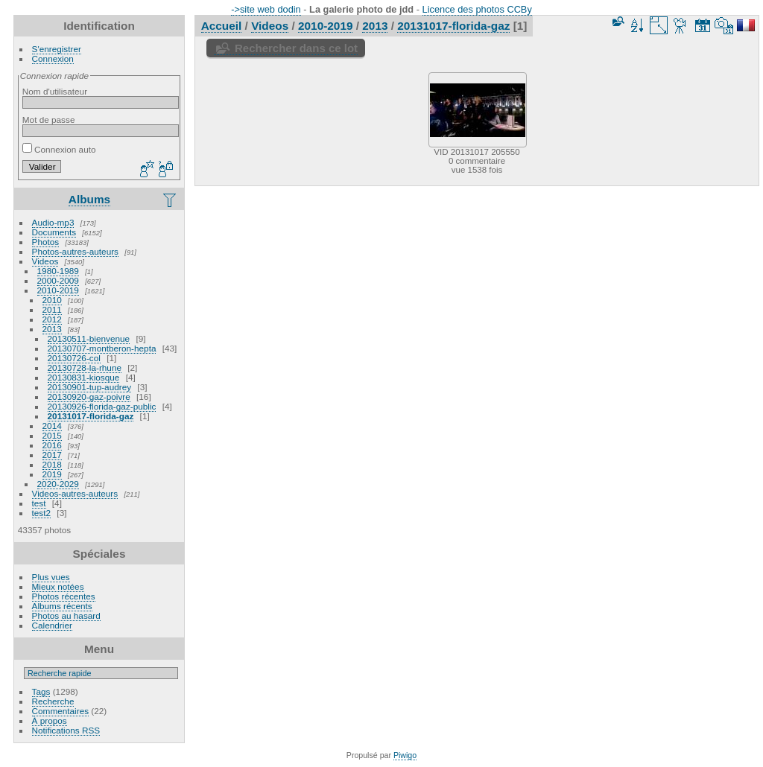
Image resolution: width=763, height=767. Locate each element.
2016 (52, 445)
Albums (89, 199)
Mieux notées (58, 586)
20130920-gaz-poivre (89, 396)
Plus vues (51, 577)
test (39, 503)
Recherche (53, 701)
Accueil (221, 25)
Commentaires (60, 711)
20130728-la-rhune (84, 367)
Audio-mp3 (53, 222)
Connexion (53, 58)
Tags (41, 691)
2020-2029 (58, 483)
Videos (45, 261)
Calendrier (52, 625)
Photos (46, 241)
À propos (49, 720)
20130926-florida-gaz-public (102, 406)
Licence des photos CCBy (477, 9)
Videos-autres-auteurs (75, 493)
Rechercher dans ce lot (296, 48)
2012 (52, 319)
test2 (41, 513)
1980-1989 (58, 271)
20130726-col (74, 358)
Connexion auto (59, 149)
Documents (54, 232)
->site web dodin (266, 9)
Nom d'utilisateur (54, 91)
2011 (52, 309)
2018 (52, 464)
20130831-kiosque (84, 377)
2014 (52, 425)
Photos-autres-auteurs (75, 251)
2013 (52, 329)
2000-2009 (58, 280)
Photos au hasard (66, 615)
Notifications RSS (66, 730)
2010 (52, 300)
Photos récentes (63, 596)
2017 (52, 454)
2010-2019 (58, 290)
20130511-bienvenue (89, 338)
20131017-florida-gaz (91, 416)
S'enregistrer (56, 49)
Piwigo (405, 755)
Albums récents (62, 606)
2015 (52, 435)
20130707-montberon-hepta (102, 348)
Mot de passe (48, 119)
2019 (52, 474)
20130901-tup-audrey (90, 387)
